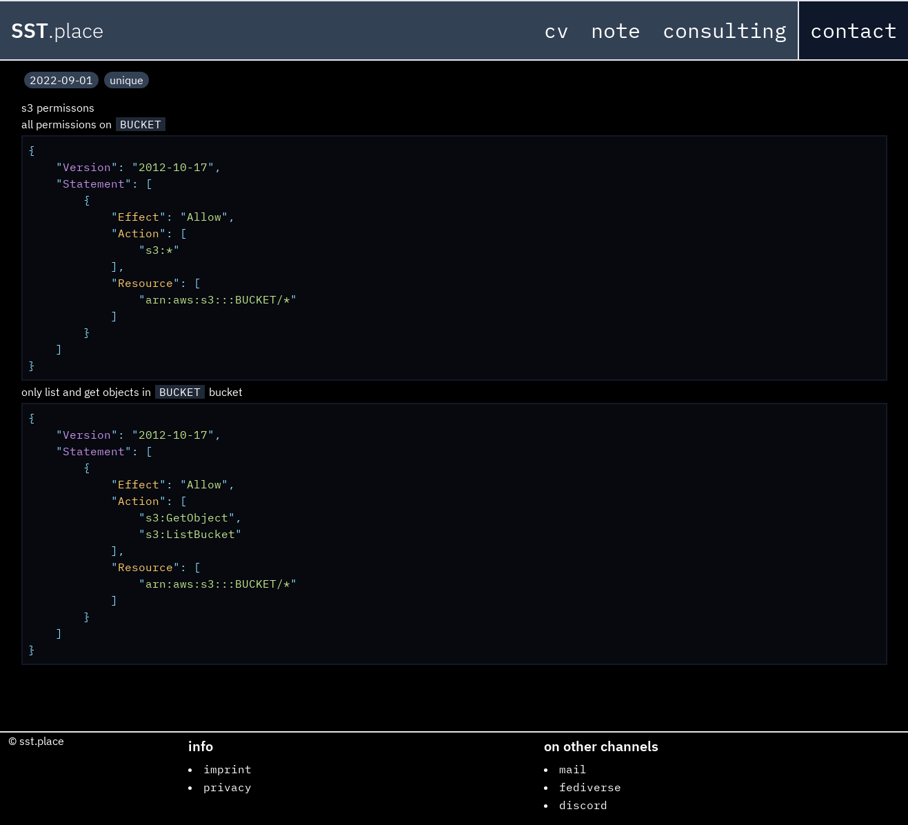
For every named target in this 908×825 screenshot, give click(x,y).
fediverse (590, 787)
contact (853, 30)
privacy (227, 787)
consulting (725, 30)
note (615, 30)
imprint (227, 769)
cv (556, 30)
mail (573, 769)
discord (583, 805)
